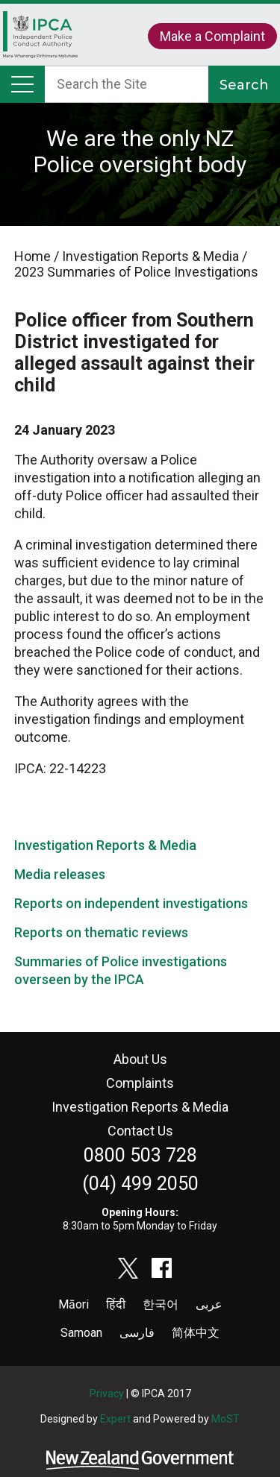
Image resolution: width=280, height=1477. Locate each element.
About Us (140, 1059)
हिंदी (115, 1304)
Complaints (140, 1083)
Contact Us (140, 1131)
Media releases (59, 874)
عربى (209, 1304)
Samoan (81, 1333)
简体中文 (196, 1333)
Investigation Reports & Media (105, 845)
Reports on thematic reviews (101, 932)
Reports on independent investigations (131, 903)
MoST (225, 1419)
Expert (115, 1419)
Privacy (107, 1393)
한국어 (160, 1304)
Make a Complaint (212, 36)
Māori (73, 1304)
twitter (128, 1268)
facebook (162, 1268)
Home (40, 38)
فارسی (137, 1333)
